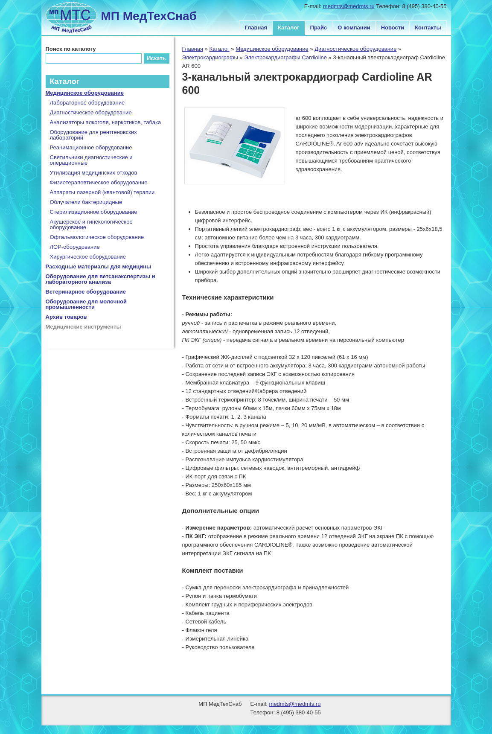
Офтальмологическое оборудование (97, 237)
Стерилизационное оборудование (93, 212)
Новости (393, 27)
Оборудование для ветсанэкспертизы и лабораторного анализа (100, 279)
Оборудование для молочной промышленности (86, 304)
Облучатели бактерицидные (86, 202)
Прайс (318, 27)
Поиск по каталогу (71, 49)
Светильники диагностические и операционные (91, 160)
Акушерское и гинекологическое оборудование (91, 224)
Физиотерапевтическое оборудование (99, 182)
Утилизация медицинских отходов (93, 172)
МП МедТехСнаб (149, 16)
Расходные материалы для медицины (98, 266)
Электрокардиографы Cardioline (285, 57)
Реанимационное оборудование (91, 147)
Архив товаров (66, 317)
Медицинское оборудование (272, 49)
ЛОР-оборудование (75, 247)
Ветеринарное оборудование (86, 291)
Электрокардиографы (210, 57)
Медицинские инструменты (83, 326)
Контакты (428, 27)
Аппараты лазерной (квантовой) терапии (102, 192)
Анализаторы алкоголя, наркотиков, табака (105, 122)
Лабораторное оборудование (87, 102)
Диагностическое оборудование (355, 49)
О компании (354, 27)
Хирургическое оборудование (88, 256)
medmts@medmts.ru (349, 6)
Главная (256, 27)
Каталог (288, 27)
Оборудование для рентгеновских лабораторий (93, 135)
